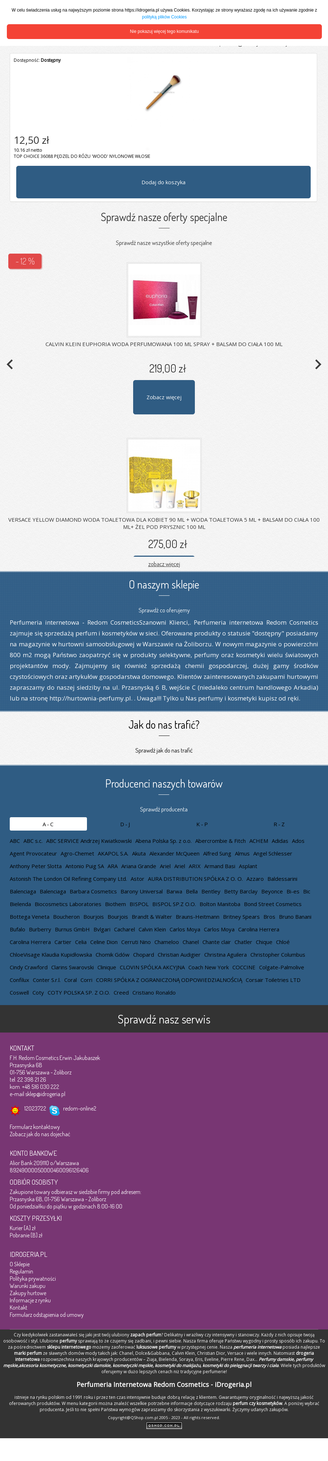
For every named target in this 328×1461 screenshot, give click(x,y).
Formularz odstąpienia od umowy (47, 1314)
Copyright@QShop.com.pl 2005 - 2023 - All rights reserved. (164, 1417)
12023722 (35, 1108)
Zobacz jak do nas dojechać (40, 1134)
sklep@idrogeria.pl (45, 1094)
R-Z (280, 824)
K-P (202, 824)
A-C (48, 824)
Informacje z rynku (30, 1300)
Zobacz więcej (164, 397)
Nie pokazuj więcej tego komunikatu (164, 31)
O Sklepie (20, 1264)
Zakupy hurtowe (28, 1293)
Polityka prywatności (33, 1278)
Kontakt (18, 1307)
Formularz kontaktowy (35, 1126)
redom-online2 (79, 1108)
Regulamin (21, 1271)
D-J (125, 824)
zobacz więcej (164, 564)
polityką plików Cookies (164, 17)
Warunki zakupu (27, 1285)
